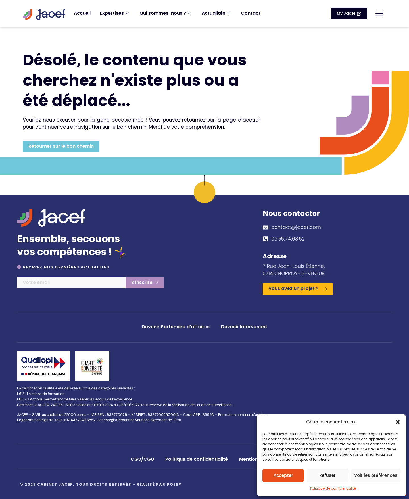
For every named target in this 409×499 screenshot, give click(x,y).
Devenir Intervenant (244, 326)
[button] (397, 422)
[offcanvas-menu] (379, 13)
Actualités (216, 13)
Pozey (174, 484)
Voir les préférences (375, 475)
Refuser (327, 475)
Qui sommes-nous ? (165, 13)
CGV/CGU (142, 459)
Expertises (115, 13)
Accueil (82, 13)
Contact (250, 13)
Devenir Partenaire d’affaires (176, 326)
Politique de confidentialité (333, 488)
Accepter (283, 475)
